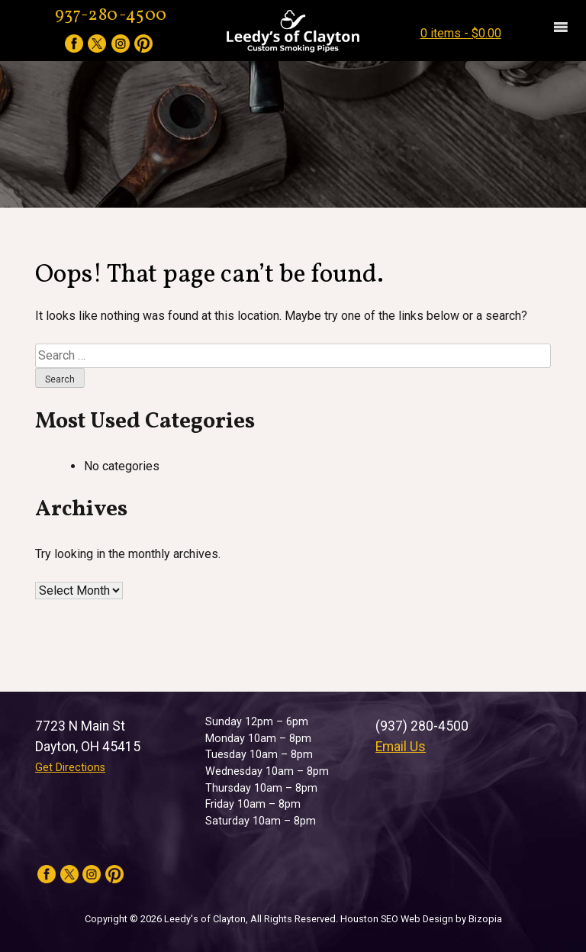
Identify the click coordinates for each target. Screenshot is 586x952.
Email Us (400, 746)
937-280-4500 (111, 15)
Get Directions (70, 767)
